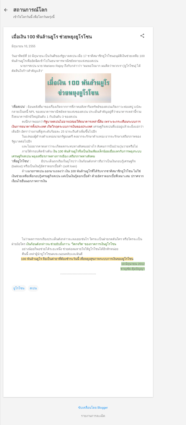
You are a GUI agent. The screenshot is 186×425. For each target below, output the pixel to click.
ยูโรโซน (18, 288)
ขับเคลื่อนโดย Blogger (93, 408)
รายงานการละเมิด (93, 416)
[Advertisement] (169, 89)
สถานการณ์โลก (30, 10)
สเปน (33, 288)
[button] (142, 36)
